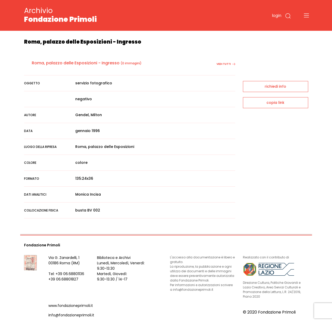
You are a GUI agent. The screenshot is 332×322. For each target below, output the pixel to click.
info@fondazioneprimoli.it (71, 315)
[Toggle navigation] (306, 15)
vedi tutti (226, 64)
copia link (275, 102)
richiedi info (275, 86)
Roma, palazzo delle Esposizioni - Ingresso (76, 63)
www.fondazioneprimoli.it (70, 305)
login (276, 15)
